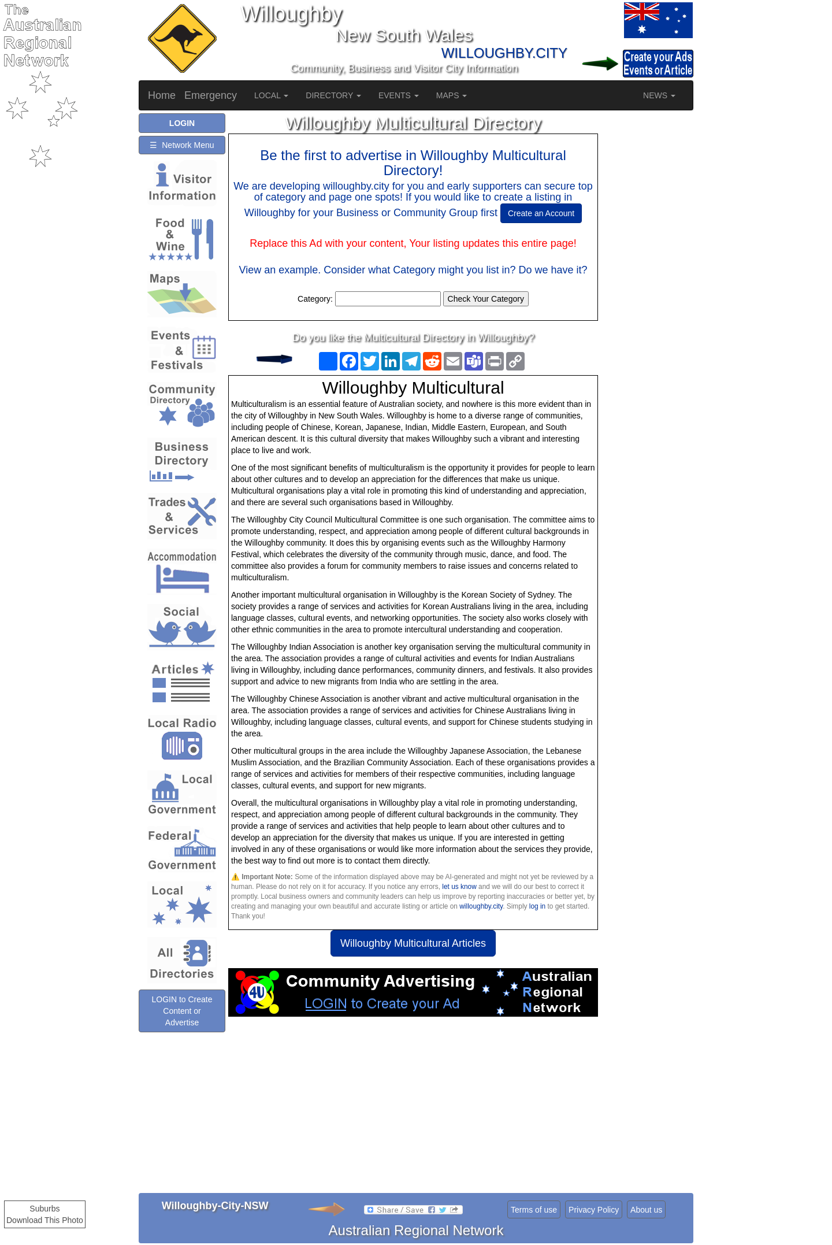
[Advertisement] (413, 1109)
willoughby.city (481, 906)
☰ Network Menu (182, 145)
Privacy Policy (594, 1209)
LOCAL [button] (271, 95)
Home (162, 95)
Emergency (210, 95)
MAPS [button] (451, 95)
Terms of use (534, 1209)
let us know (459, 887)
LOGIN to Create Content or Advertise (181, 1029)
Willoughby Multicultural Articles (413, 943)
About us (646, 1209)
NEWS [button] (659, 95)
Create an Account (541, 213)
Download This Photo (44, 1220)
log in (537, 906)
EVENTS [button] (398, 95)
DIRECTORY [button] (333, 95)
